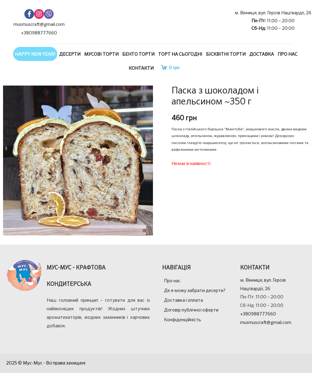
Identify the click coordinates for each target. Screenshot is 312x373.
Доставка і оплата (183, 300)
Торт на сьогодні (180, 54)
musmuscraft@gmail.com (39, 24)
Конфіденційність (182, 320)
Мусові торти (101, 54)
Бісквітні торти (226, 54)
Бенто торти (138, 54)
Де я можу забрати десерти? (194, 290)
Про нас (287, 54)
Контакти (141, 68)
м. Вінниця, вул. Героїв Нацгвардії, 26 (273, 13)
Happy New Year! (35, 54)
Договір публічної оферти (191, 310)
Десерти (69, 54)
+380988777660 (39, 33)
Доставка (261, 54)
